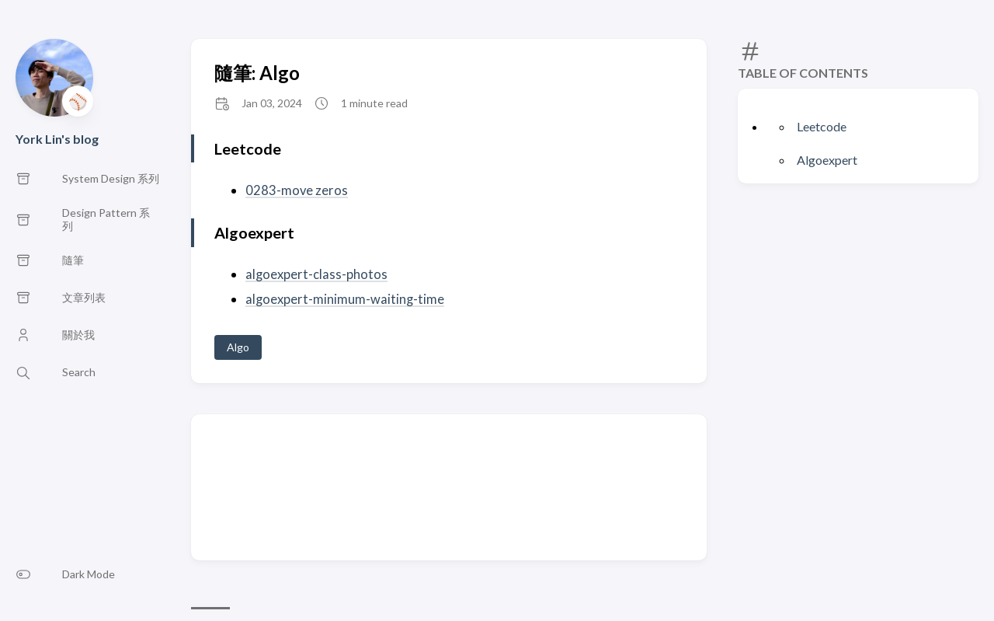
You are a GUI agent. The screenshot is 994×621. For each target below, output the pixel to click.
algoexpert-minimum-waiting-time (345, 299)
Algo (238, 346)
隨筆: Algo (257, 72)
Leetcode (821, 126)
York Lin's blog (57, 138)
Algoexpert (827, 159)
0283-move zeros (297, 190)
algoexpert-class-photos (316, 274)
